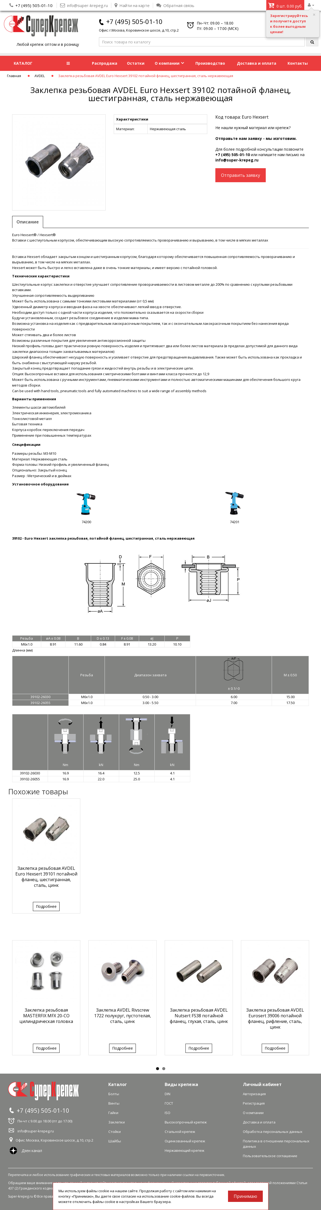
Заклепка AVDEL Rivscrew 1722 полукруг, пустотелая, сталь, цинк (122, 1015)
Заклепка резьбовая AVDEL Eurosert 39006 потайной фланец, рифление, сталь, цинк (275, 1018)
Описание (27, 222)
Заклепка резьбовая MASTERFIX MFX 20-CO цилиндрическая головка (46, 1015)
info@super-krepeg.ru (236, 160)
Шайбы (114, 1141)
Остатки (135, 63)
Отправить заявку (240, 175)
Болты (113, 1093)
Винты (113, 1103)
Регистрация (254, 1103)
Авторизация (254, 1093)
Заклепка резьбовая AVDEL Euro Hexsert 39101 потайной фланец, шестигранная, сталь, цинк (46, 876)
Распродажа (104, 63)
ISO (167, 1112)
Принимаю (245, 1196)
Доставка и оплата (256, 63)
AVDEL (39, 75)
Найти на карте (132, 5)
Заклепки (116, 1122)
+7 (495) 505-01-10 (34, 5)
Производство (210, 63)
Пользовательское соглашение (270, 1155)
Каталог (117, 1084)
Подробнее (46, 906)
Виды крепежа (181, 1084)
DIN (167, 1093)
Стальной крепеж (180, 1131)
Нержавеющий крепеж (184, 1150)
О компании (169, 63)
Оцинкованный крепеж (185, 1141)
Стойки (114, 1131)
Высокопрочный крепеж (186, 1122)
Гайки (113, 1112)
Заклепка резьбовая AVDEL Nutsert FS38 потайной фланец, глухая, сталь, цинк (199, 1015)
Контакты (298, 63)
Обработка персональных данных (272, 1131)
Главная (14, 75)
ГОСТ (169, 1103)
